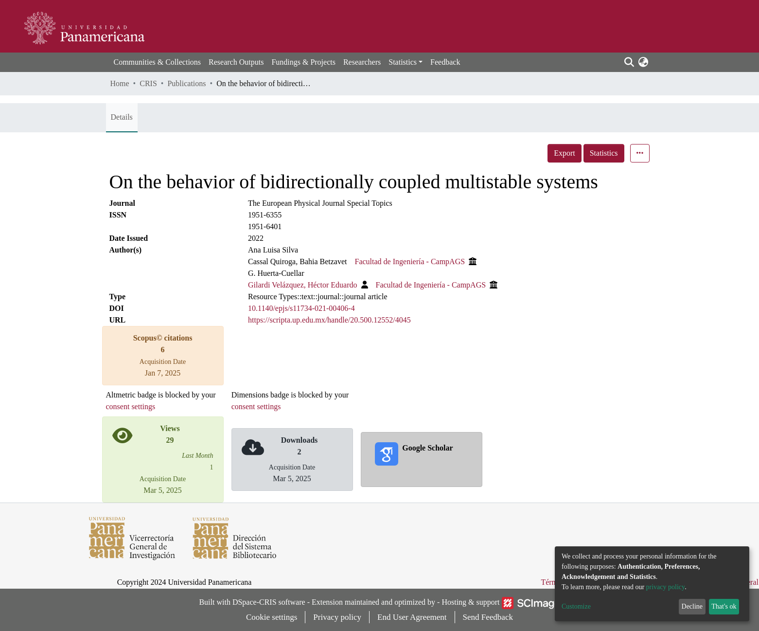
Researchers (362, 62)
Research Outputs (236, 62)
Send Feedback (488, 617)
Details (122, 117)
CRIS (148, 83)
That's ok (723, 606)
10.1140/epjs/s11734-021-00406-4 (301, 308)
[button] (643, 62)
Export (564, 153)
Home (119, 83)
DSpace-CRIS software (268, 602)
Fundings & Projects (303, 62)
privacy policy (665, 587)
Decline (692, 606)
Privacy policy (337, 617)
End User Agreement (412, 617)
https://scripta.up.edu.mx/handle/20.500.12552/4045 (329, 320)
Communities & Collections (157, 62)
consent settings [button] (131, 406)
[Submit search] (629, 62)
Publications (186, 83)
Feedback (445, 62)
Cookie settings (271, 617)
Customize (576, 606)
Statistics (604, 153)
